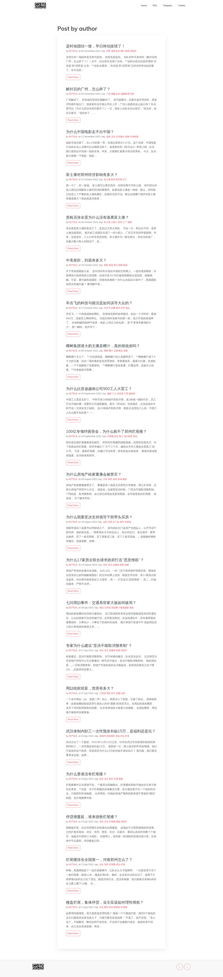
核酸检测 (125, 93)
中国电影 (134, 136)
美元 (116, 265)
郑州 (113, 179)
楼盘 (121, 778)
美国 (111, 265)
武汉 (122, 736)
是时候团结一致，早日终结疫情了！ (95, 46)
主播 (116, 350)
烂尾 (127, 736)
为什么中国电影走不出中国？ (90, 131)
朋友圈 (114, 607)
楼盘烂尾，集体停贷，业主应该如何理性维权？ (105, 902)
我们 (122, 51)
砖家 (118, 650)
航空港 (119, 179)
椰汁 (111, 350)
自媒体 (116, 564)
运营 (123, 693)
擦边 (120, 350)
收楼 (127, 564)
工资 (126, 393)
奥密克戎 (115, 51)
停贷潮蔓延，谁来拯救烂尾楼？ (92, 816)
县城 (120, 479)
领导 (122, 521)
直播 (125, 350)
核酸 (113, 93)
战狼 (127, 136)
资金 (135, 436)
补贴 (117, 736)
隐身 (125, 265)
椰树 (106, 350)
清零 (108, 51)
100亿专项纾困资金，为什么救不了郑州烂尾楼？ (106, 431)
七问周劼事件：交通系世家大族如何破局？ (101, 602)
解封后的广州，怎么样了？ (88, 89)
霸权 (106, 265)
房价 (110, 479)
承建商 (112, 650)
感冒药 (133, 51)
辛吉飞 (107, 308)
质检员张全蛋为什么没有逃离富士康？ (97, 217)
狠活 (118, 308)
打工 (125, 179)
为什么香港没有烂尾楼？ (86, 774)
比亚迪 (120, 393)
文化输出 (120, 136)
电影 (108, 136)
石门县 (116, 521)
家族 (131, 607)
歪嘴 (113, 308)
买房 (110, 521)
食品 (127, 308)
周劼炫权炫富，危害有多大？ (90, 688)
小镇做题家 (123, 607)
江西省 (107, 607)
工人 (114, 393)
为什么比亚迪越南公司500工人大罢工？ (99, 388)
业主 (110, 564)
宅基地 (128, 521)
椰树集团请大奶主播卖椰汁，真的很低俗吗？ (103, 345)
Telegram (167, 5)
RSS (155, 5)
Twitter (181, 5)
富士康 (107, 179)
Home (144, 5)
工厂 (125, 222)
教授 (124, 479)
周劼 (101, 607)
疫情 (127, 51)
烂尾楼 (110, 436)
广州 (108, 93)
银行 (111, 778)
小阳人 (114, 222)
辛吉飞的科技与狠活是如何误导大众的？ (99, 303)
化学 (123, 308)
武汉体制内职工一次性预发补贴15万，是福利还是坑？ (111, 731)
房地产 (124, 650)
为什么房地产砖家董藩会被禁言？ (93, 474)
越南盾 (132, 393)
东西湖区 (110, 736)
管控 (132, 93)
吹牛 (113, 693)
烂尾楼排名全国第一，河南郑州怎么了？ (99, 859)
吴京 (113, 136)
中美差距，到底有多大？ (86, 260)
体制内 (102, 736)
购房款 (117, 907)
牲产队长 (73, 51)
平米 (105, 479)
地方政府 (128, 436)
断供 (106, 907)
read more (73, 77)
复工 (121, 436)
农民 (115, 479)
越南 (109, 393)
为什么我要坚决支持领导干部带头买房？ (99, 517)
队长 (118, 93)
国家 (120, 265)
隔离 (130, 222)
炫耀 (118, 693)
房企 (116, 436)
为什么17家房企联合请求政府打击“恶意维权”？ (105, 560)
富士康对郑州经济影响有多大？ (92, 174)
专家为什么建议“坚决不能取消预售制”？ (99, 645)
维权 (122, 564)
